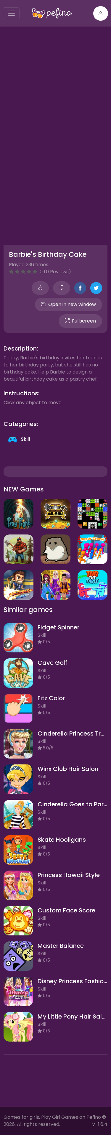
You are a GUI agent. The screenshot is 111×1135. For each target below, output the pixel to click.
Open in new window (68, 304)
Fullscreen (80, 321)
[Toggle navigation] (11, 13)
